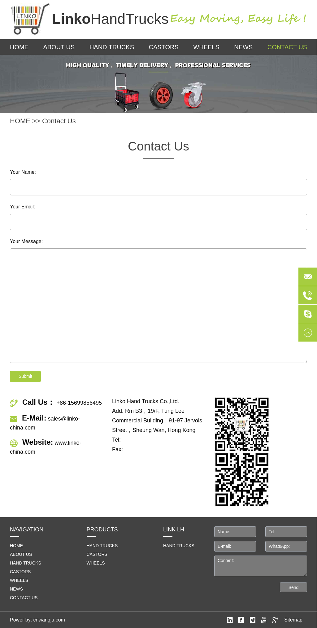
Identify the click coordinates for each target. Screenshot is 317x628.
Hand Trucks (111, 47)
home (16, 545)
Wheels (206, 47)
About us (59, 47)
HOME (19, 47)
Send (294, 587)
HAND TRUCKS (178, 545)
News (243, 47)
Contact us (287, 47)
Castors (163, 47)
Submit (25, 376)
